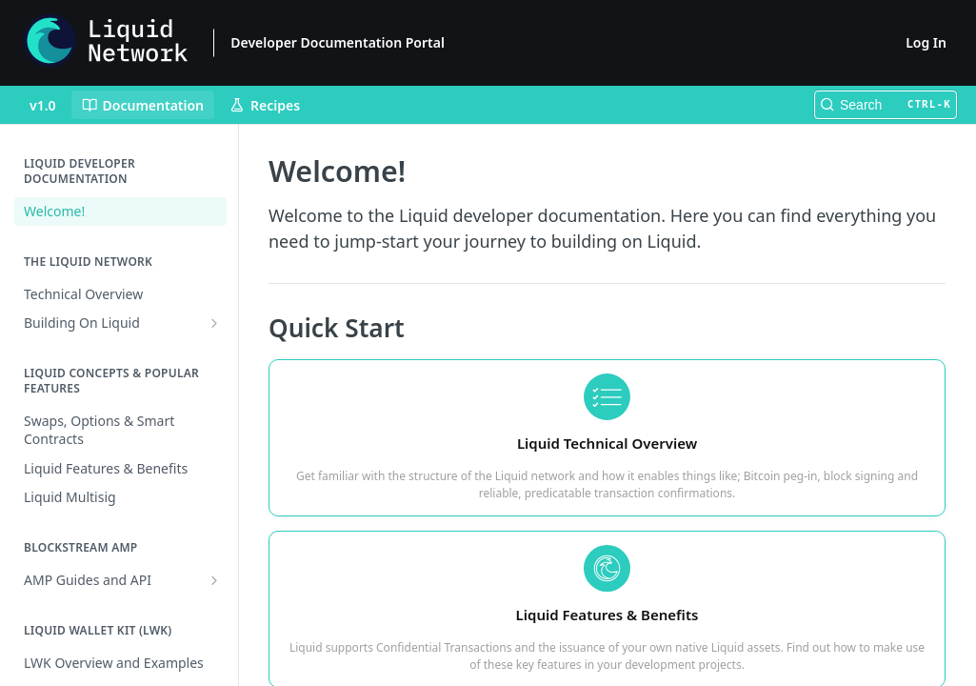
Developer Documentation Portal (337, 42)
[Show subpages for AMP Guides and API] (214, 580)
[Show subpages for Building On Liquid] (214, 323)
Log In (926, 42)
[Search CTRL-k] (885, 105)
